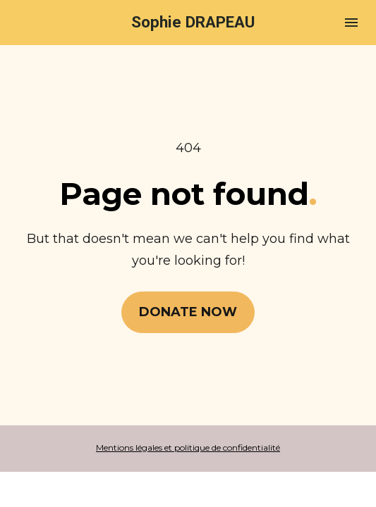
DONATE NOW (188, 312)
